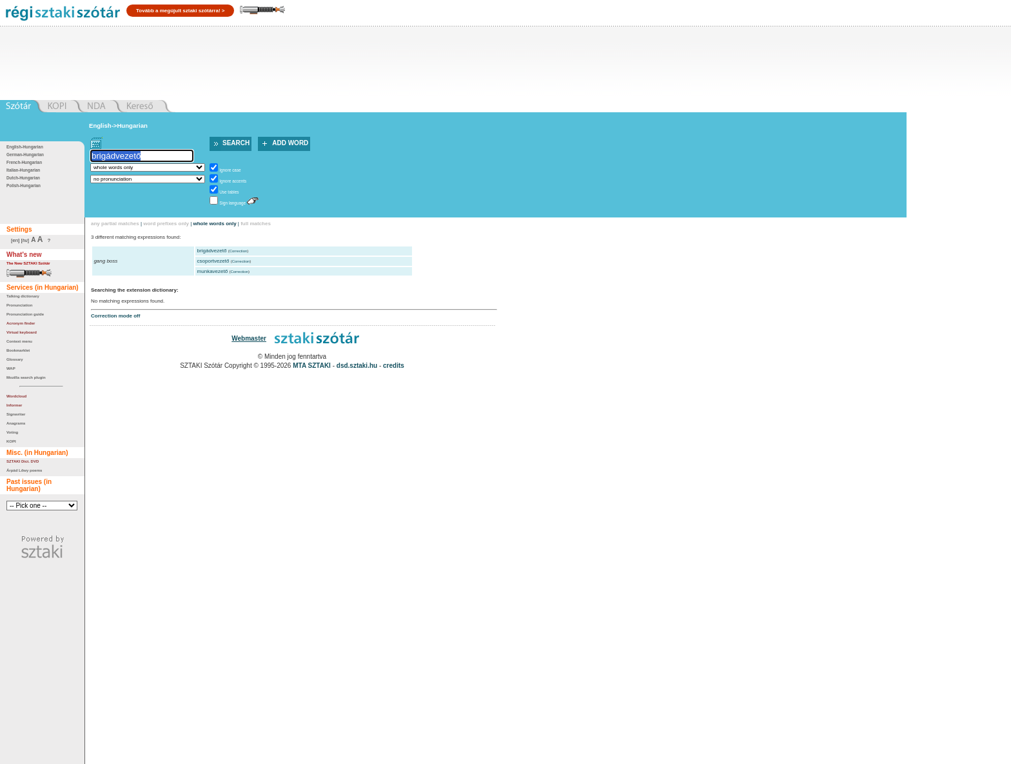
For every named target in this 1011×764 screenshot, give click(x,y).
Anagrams (15, 423)
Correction (239, 251)
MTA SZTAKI (312, 365)
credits (393, 365)
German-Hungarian (25, 154)
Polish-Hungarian (23, 185)
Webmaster (248, 338)
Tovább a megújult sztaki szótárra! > (180, 11)
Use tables (229, 192)
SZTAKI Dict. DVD (22, 461)
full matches (255, 223)
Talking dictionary (22, 296)
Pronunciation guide (25, 314)
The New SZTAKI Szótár (28, 263)
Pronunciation (19, 305)
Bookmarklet (18, 350)
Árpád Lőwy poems (24, 470)
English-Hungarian (24, 147)
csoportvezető (213, 261)
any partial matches (115, 223)
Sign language (232, 203)
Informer (14, 405)
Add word (290, 142)
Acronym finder (20, 323)
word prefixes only (166, 223)
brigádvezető (212, 251)
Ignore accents (232, 181)
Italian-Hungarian (23, 170)
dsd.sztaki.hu (357, 365)
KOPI (11, 441)
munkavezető (212, 271)
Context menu (19, 341)
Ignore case (229, 170)
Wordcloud (16, 396)
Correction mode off (115, 316)
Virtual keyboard (21, 332)
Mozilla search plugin (26, 377)
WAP (10, 368)
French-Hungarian (24, 162)
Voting (12, 432)
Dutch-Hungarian (23, 178)
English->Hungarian (118, 125)
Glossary (14, 359)
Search (236, 142)
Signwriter (15, 414)
